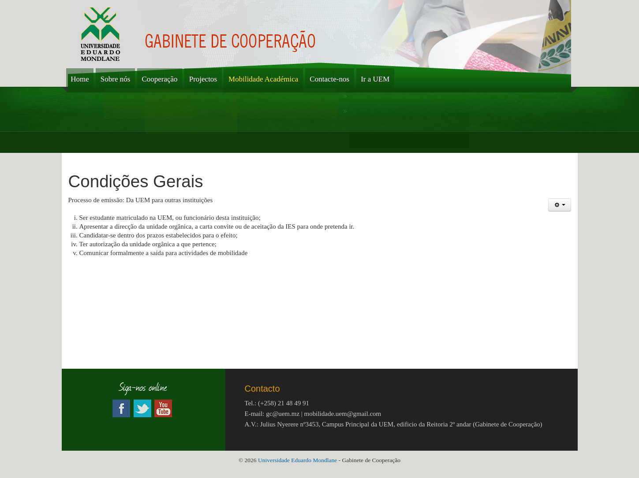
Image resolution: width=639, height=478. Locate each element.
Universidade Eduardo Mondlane (298, 460)
